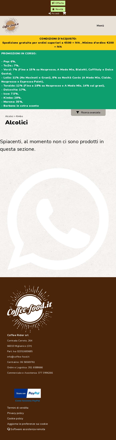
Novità (57, 9)
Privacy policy (15, 413)
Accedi (54, 13)
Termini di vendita (17, 408)
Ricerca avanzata (88, 112)
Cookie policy (15, 418)
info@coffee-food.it (18, 356)
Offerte (58, 3)
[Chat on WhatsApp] (58, 219)
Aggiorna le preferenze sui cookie (27, 424)
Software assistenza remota (26, 429)
